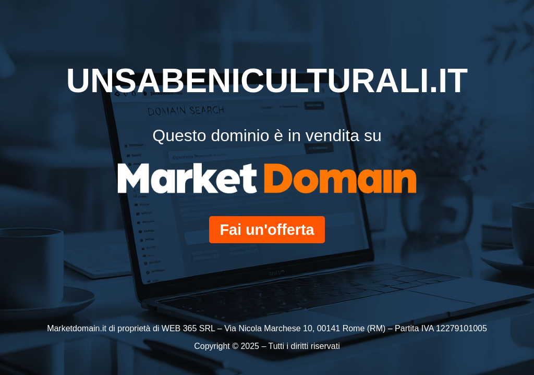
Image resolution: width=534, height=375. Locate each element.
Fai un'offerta (267, 229)
